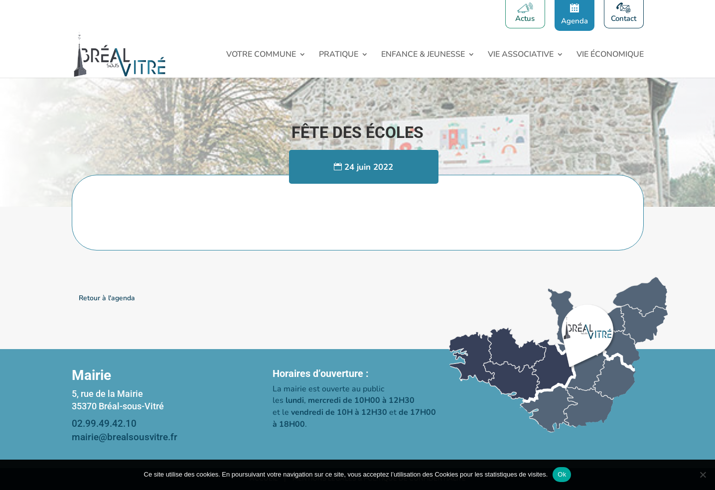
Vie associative (521, 55)
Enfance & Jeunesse (423, 55)
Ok (562, 474)
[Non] (703, 475)
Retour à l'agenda (107, 298)
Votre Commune (261, 55)
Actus (525, 19)
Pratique (338, 55)
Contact (623, 19)
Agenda (574, 21)
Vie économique (610, 55)
